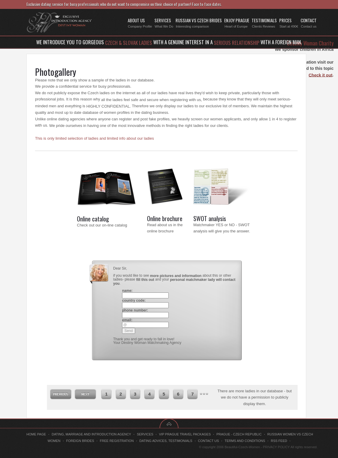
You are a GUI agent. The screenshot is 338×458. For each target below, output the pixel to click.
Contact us (208, 441)
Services (145, 434)
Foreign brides (80, 441)
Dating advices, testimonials (165, 441)
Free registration (117, 441)
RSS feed (279, 441)
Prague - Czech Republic (239, 434)
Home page (36, 434)
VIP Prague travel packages (185, 434)
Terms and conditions (245, 441)
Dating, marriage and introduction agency (91, 434)
